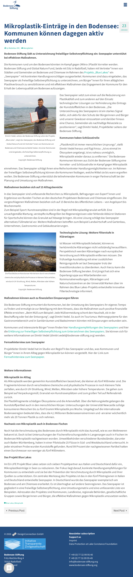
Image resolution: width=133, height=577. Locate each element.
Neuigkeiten (28, 48)
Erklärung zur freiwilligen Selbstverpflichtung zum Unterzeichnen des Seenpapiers (56, 331)
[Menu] (125, 5)
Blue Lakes (10, 503)
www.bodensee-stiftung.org (83, 565)
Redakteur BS (14, 48)
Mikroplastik (18, 503)
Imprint (73, 540)
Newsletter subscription (82, 533)
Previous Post (16, 511)
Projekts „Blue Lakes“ (96, 72)
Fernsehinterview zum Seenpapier (24, 357)
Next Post (119, 511)
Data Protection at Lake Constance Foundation (93, 544)
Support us (75, 537)
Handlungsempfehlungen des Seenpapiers (93, 327)
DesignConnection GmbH (27, 534)
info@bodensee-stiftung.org (83, 561)
